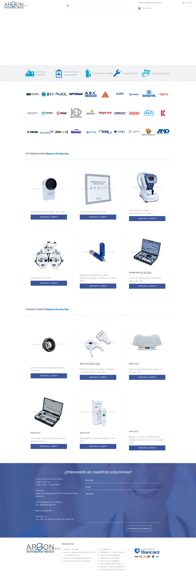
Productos (144, 8)
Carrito (187, 3)
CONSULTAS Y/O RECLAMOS (112, 569)
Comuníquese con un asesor (77, 561)
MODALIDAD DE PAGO (110, 558)
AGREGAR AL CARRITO (49, 217)
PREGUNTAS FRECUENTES (111, 563)
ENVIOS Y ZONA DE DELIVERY (112, 566)
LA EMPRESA (105, 549)
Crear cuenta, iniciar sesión (150, 3)
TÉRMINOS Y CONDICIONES (112, 552)
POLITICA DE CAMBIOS (110, 561)
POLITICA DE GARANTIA (110, 555)
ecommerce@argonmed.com (78, 558)
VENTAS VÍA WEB (71, 549)
